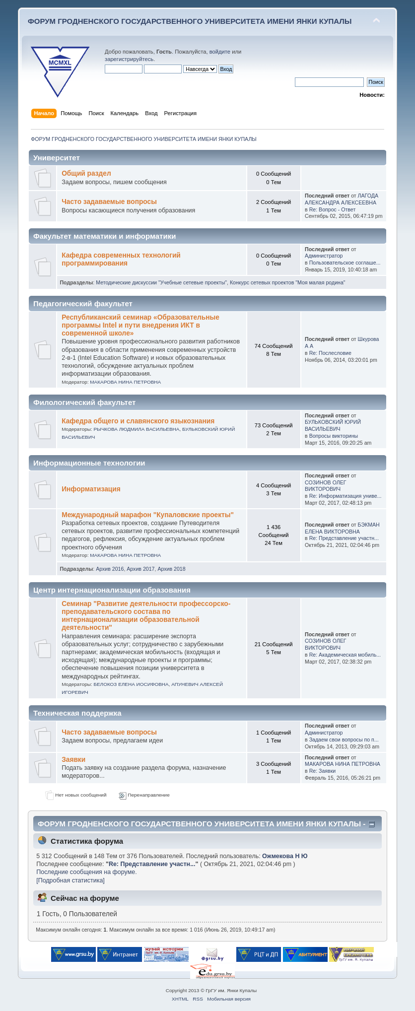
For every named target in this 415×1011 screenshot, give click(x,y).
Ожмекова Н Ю (285, 856)
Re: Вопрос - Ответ (332, 209)
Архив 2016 (110, 569)
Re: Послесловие (330, 353)
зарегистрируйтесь (129, 59)
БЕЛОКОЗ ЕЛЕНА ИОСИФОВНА (130, 684)
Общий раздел (86, 173)
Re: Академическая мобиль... (345, 655)
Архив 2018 (171, 569)
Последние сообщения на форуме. (86, 872)
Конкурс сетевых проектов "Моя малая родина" (288, 282)
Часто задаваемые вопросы (109, 201)
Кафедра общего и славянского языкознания (138, 421)
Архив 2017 (140, 569)
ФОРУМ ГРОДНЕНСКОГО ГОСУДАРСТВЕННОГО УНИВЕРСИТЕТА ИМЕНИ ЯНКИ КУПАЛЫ (190, 21)
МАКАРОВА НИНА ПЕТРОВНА (125, 382)
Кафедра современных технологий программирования (121, 259)
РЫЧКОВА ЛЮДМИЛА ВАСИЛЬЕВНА (136, 429)
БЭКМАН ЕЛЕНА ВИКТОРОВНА (342, 528)
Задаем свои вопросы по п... (344, 739)
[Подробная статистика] (70, 880)
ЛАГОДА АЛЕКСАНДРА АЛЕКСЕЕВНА (341, 199)
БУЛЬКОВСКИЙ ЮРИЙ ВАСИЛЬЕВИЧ (333, 425)
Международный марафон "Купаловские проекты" (148, 515)
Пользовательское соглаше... (345, 263)
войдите (219, 52)
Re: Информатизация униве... (345, 496)
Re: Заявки (322, 771)
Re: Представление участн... (344, 538)
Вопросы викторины (333, 436)
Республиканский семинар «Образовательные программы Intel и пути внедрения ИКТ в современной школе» (140, 325)
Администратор (324, 256)
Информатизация (91, 489)
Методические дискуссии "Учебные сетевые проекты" (161, 282)
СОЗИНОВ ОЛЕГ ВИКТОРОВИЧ (325, 485)
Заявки (73, 759)
